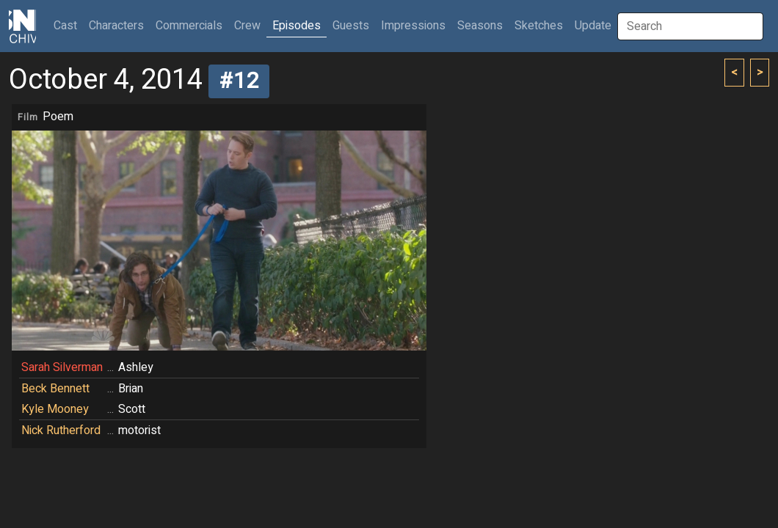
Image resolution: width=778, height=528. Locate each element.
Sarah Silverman (62, 367)
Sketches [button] (539, 25)
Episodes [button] (296, 25)
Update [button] (593, 25)
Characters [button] (116, 25)
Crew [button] (247, 25)
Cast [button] (68, 25)
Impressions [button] (413, 25)
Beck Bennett (55, 388)
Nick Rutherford (61, 430)
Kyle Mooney (55, 409)
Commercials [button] (189, 25)
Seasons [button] (480, 25)
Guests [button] (350, 25)
